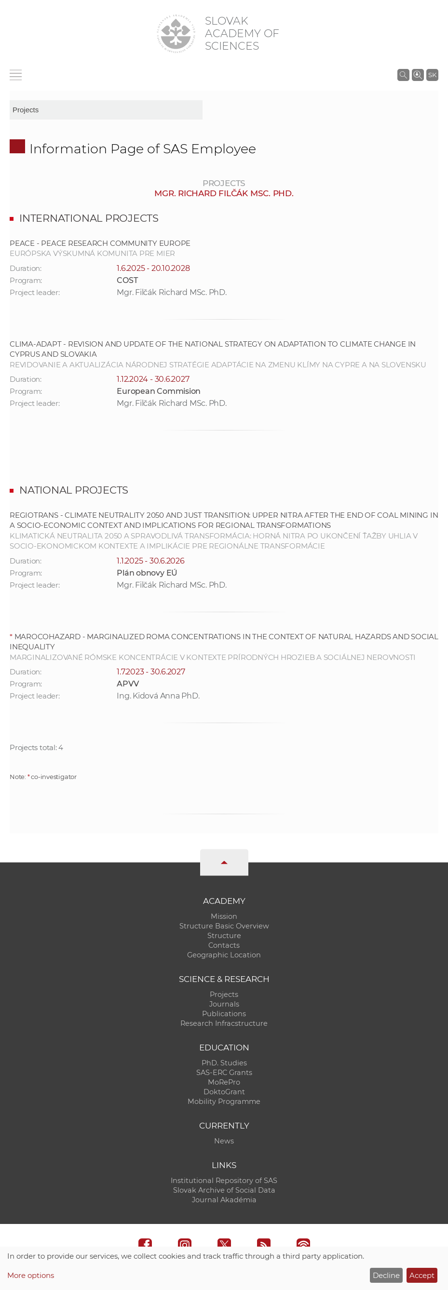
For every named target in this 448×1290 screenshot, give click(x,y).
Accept (421, 1275)
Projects (224, 994)
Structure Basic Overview (224, 926)
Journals (224, 1004)
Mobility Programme (224, 1101)
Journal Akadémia (224, 1200)
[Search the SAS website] (403, 75)
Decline (386, 1275)
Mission (224, 916)
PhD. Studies (224, 1063)
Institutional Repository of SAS (224, 1180)
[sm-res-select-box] (106, 110)
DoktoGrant (224, 1092)
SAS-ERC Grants (224, 1072)
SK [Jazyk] (432, 75)
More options (30, 1275)
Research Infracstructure (224, 1023)
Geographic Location (224, 955)
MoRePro (224, 1082)
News (224, 1141)
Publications (224, 1013)
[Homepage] (176, 33)
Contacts (224, 945)
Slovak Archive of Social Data (224, 1190)
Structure (224, 935)
